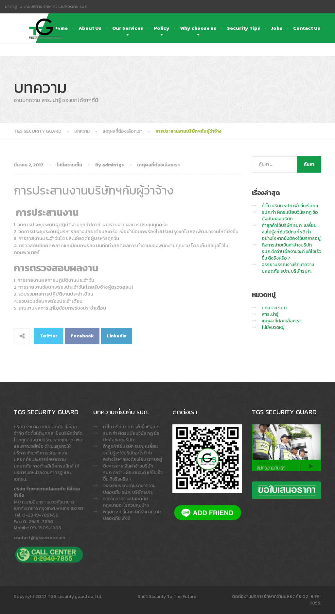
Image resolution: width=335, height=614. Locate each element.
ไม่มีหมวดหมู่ (273, 327)
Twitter (49, 336)
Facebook (82, 336)
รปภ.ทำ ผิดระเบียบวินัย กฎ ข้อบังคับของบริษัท (290, 215)
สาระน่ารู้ (270, 314)
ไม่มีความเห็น (69, 165)
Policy (161, 28)
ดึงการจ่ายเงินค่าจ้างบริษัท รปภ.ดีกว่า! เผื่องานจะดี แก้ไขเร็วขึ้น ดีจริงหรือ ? (291, 252)
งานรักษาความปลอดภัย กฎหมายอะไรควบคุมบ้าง (126, 502)
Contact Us (306, 28)
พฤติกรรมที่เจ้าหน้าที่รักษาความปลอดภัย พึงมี (132, 515)
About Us (90, 28)
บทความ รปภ (274, 307)
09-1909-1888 (45, 527)
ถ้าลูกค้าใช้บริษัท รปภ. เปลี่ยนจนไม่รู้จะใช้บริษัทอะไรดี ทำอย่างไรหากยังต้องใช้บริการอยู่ (291, 232)
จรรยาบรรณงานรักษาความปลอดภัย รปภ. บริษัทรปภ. (288, 268)
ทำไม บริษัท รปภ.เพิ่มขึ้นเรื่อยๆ (290, 205)
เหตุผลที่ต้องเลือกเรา (158, 165)
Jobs (276, 28)
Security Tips (243, 28)
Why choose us (198, 28)
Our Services (127, 28)
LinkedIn (117, 336)
